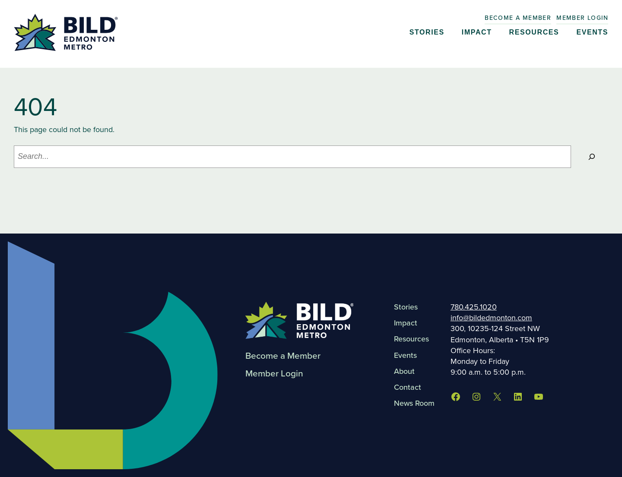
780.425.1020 (474, 307)
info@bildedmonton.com (491, 317)
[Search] (591, 156)
